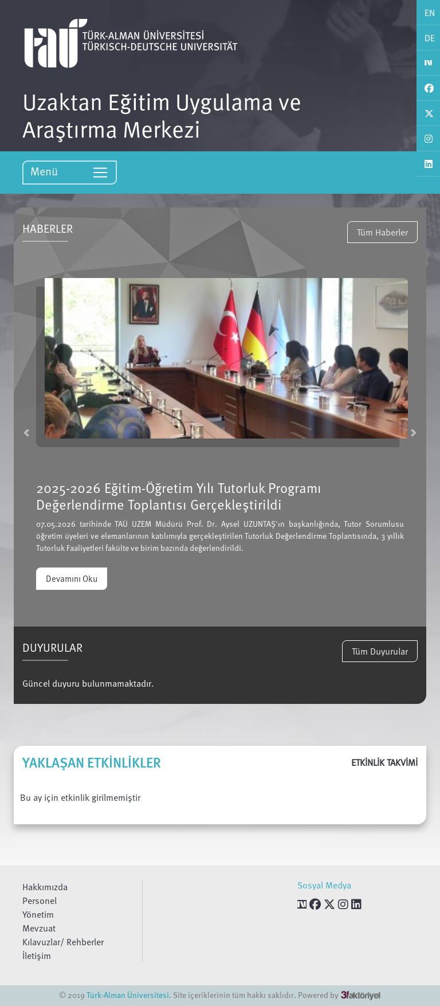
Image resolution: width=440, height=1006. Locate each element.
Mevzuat (39, 928)
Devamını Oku (71, 578)
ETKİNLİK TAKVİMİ (384, 762)
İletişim (36, 955)
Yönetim (38, 914)
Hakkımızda (45, 887)
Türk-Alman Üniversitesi (128, 995)
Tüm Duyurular (380, 651)
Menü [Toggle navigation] (69, 171)
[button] (26, 432)
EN (430, 12)
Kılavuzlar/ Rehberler (63, 942)
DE (430, 38)
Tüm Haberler (382, 232)
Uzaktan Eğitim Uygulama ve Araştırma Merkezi (161, 115)
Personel (39, 900)
